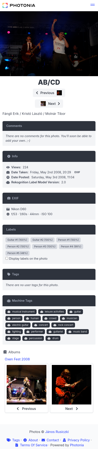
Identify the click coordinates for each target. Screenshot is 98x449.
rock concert (62, 324)
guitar (74, 311)
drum (53, 338)
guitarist (55, 331)
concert (40, 324)
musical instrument (20, 311)
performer (34, 331)
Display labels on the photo (26, 258)
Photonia (77, 445)
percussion (32, 338)
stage (12, 338)
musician (69, 318)
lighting (13, 331)
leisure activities (51, 311)
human (32, 318)
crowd (49, 318)
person (13, 318)
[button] (92, 5)
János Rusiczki (57, 432)
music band (77, 331)
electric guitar (17, 324)
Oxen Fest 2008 (17, 359)
